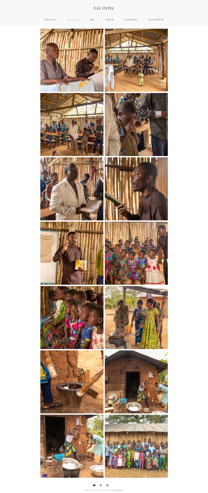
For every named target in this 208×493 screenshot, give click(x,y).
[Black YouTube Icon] (94, 485)
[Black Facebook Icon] (100, 485)
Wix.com (119, 490)
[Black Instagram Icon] (107, 485)
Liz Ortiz (104, 8)
